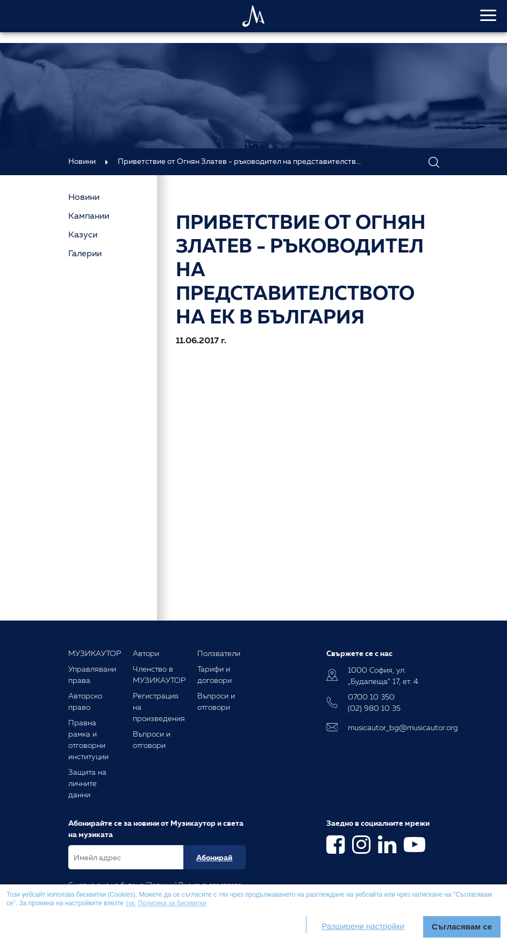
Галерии (85, 253)
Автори (146, 653)
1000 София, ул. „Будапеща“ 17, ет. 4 (383, 675)
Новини (82, 160)
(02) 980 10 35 (374, 707)
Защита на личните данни (87, 783)
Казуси (82, 234)
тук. (130, 903)
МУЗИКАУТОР (94, 653)
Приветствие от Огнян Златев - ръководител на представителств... (239, 160)
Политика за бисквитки (172, 903)
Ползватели (218, 653)
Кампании (88, 215)
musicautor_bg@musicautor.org (393, 727)
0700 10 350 (371, 696)
